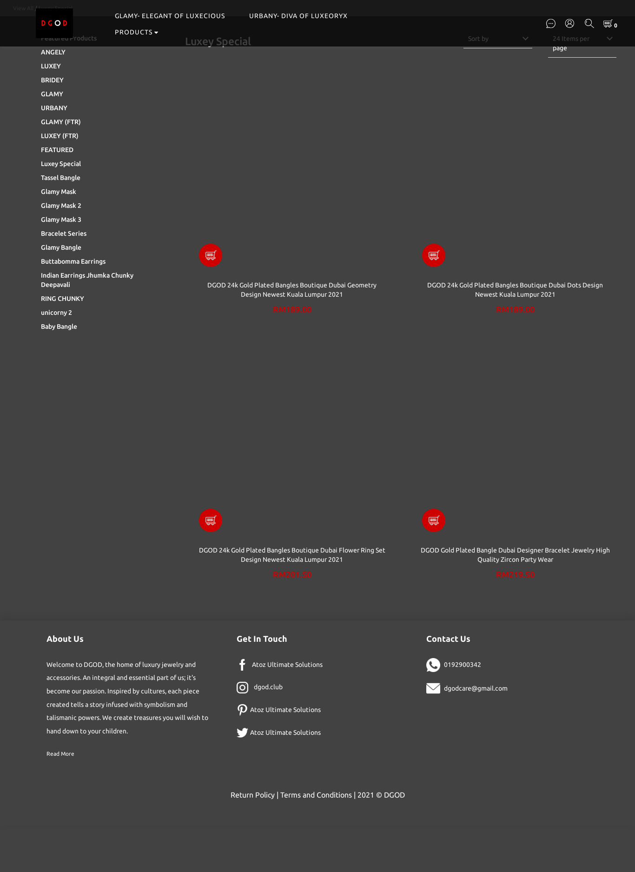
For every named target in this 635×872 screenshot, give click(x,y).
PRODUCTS (137, 32)
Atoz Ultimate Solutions (287, 711)
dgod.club (268, 733)
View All (23, 55)
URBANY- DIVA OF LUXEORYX (298, 16)
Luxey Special (56, 55)
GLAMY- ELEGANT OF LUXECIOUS (170, 16)
